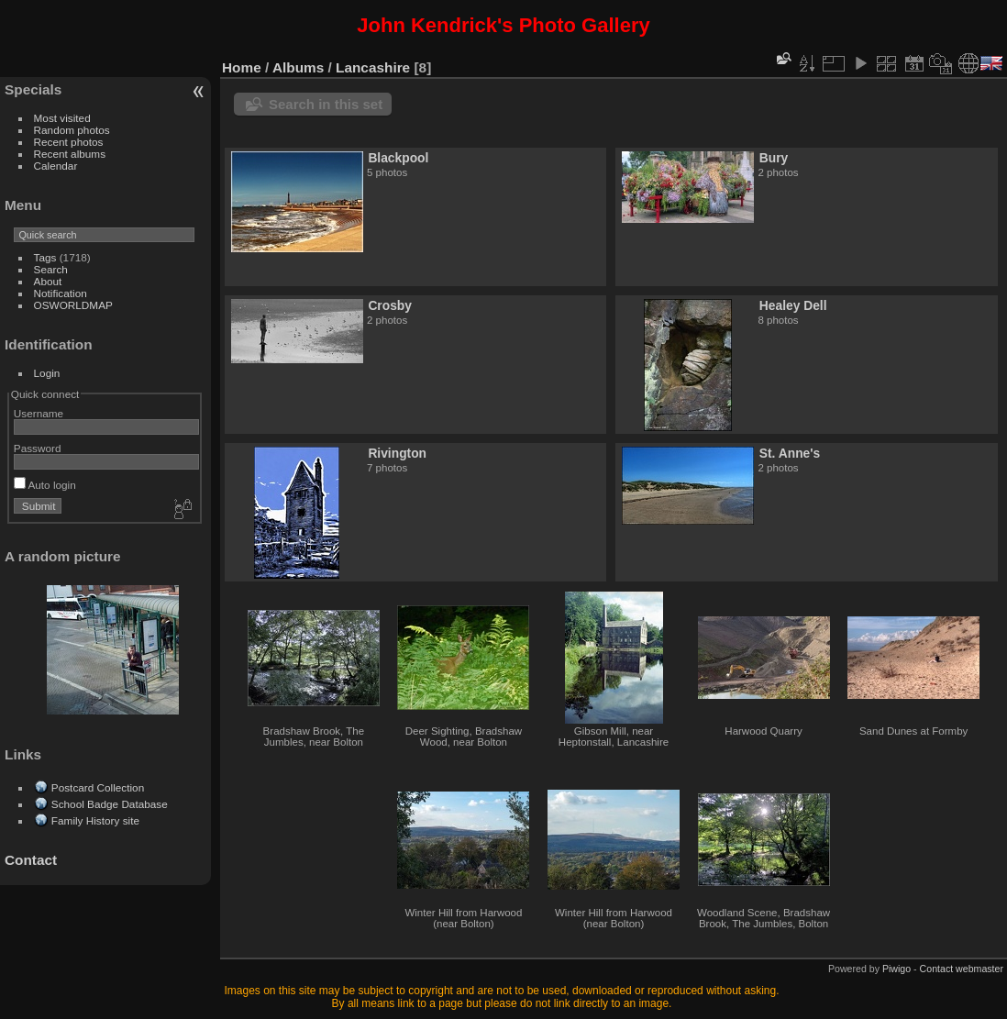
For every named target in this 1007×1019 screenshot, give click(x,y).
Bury (773, 157)
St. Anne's (789, 453)
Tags (45, 257)
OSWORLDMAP (73, 305)
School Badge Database (109, 804)
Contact (31, 860)
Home (241, 67)
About (48, 281)
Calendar (56, 166)
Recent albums (69, 154)
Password (37, 448)
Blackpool (398, 157)
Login (47, 373)
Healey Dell (793, 305)
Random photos (72, 130)
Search (51, 269)
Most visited (62, 118)
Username (38, 413)
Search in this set (325, 104)
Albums (298, 67)
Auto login (45, 485)
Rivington (397, 453)
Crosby (390, 305)
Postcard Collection (97, 787)
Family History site (95, 820)
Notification (60, 293)
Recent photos (69, 142)
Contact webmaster (961, 968)
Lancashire (373, 67)
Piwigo (896, 968)
